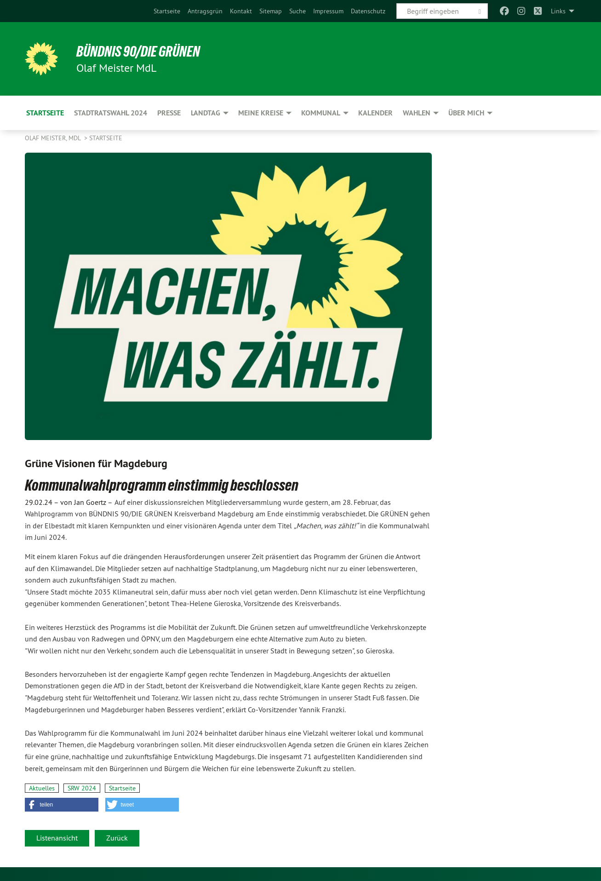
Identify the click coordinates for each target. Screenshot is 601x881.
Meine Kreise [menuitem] (260, 113)
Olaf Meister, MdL (53, 138)
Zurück (117, 837)
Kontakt (241, 11)
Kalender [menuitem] (375, 113)
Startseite (167, 11)
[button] (61, 805)
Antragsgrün (205, 11)
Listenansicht (57, 837)
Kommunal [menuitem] (320, 113)
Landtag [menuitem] (205, 113)
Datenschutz (368, 11)
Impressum (328, 11)
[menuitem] (167, 11)
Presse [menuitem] (169, 113)
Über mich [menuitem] (466, 113)
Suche (297, 11)
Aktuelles (42, 788)
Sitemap (270, 11)
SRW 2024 (82, 788)
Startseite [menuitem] (45, 113)
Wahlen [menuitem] (416, 113)
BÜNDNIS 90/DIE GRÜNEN (138, 51)
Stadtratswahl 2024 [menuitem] (110, 113)
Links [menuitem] (558, 11)
